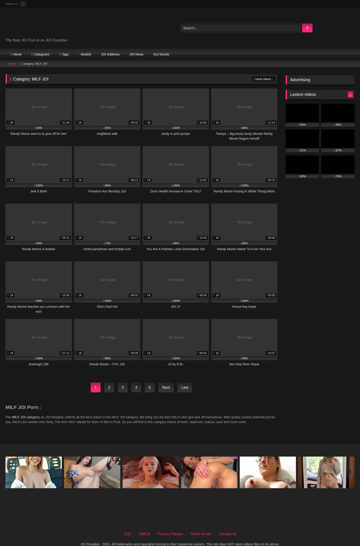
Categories (42, 54)
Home (17, 54)
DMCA (144, 526)
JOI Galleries (110, 54)
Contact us (227, 526)
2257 (128, 526)
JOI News (136, 54)
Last (184, 387)
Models (86, 54)
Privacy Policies (170, 526)
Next (166, 387)
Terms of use (200, 526)
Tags (65, 54)
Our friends (161, 54)
